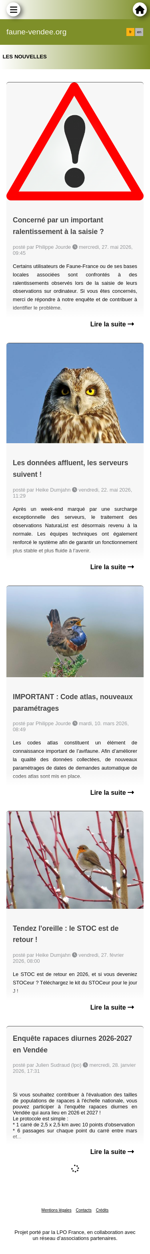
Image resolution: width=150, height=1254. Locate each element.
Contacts (83, 1210)
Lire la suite (112, 324)
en (139, 32)
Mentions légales (57, 1210)
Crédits (102, 1210)
